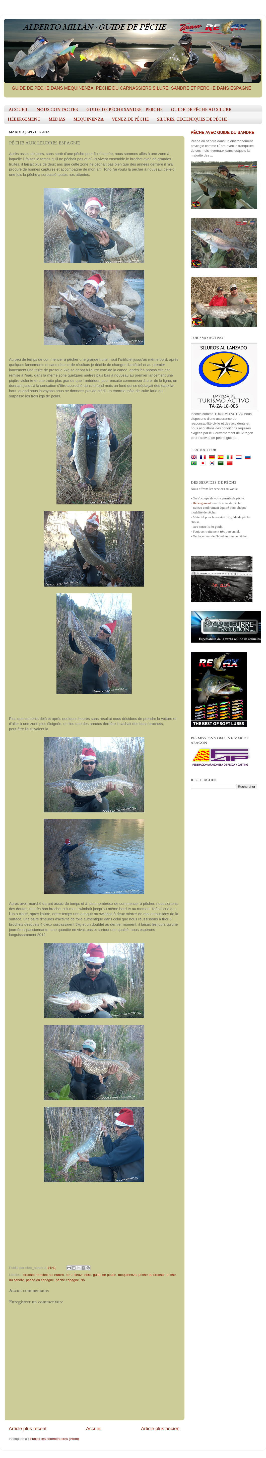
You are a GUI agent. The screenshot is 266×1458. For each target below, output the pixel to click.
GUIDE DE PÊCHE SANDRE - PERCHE (124, 110)
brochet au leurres (50, 1275)
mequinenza (127, 1275)
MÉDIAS (57, 119)
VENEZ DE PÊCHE (130, 119)
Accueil (93, 1428)
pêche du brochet (152, 1275)
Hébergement (202, 503)
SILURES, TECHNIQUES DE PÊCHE (192, 119)
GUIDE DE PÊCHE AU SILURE (201, 110)
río (83, 1280)
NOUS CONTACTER (57, 110)
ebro (69, 1275)
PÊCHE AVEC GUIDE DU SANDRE (222, 132)
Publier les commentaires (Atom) (54, 1439)
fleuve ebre (82, 1275)
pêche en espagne (40, 1280)
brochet (29, 1275)
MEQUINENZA (89, 119)
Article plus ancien (160, 1428)
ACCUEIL (18, 110)
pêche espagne (67, 1280)
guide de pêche (104, 1275)
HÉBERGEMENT (24, 119)
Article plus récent (27, 1428)
